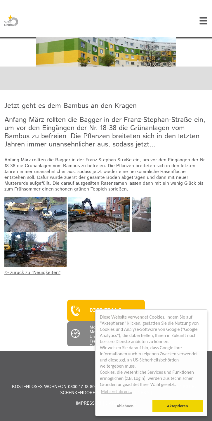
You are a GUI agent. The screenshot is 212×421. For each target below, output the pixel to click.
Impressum (88, 403)
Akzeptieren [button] (177, 405)
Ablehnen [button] (125, 405)
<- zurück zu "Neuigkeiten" (32, 272)
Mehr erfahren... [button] (116, 391)
